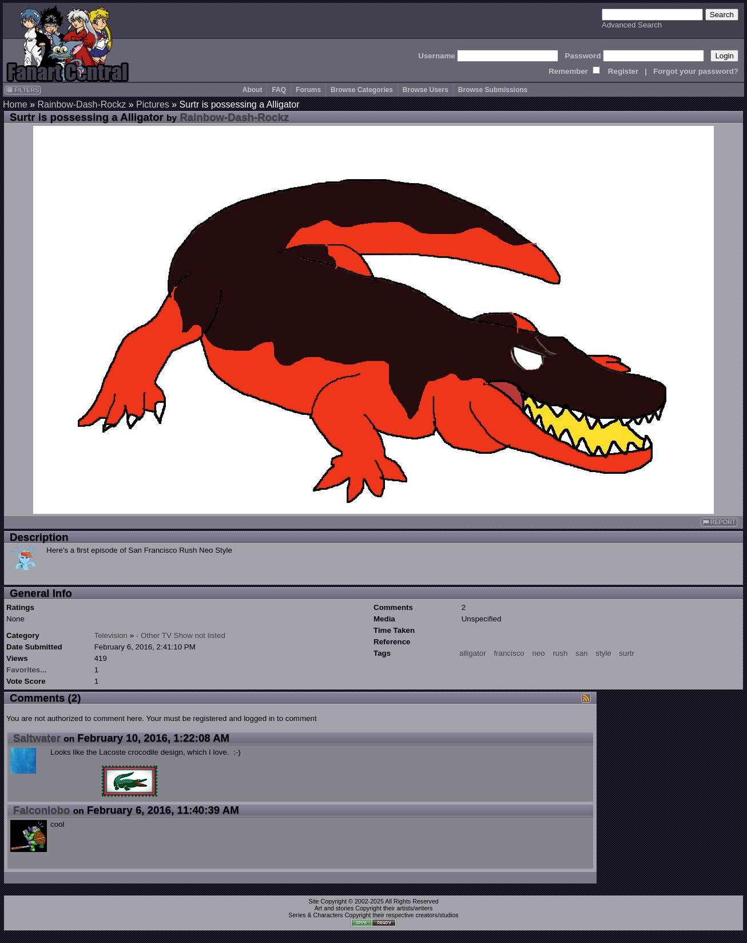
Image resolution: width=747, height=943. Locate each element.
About (253, 90)
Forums (308, 90)
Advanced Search (632, 25)
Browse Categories (362, 90)
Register (623, 71)
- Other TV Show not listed (180, 635)
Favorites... (26, 669)
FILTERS (22, 89)
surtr (626, 653)
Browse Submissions (492, 90)
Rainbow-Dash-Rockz (81, 104)
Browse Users (425, 90)
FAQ (279, 90)
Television (111, 635)
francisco (509, 653)
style (603, 653)
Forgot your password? (695, 71)
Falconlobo (41, 810)
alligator (472, 653)
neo (538, 653)
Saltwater (37, 738)
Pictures (152, 104)
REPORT (719, 522)
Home (15, 104)
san (581, 653)
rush (560, 653)
